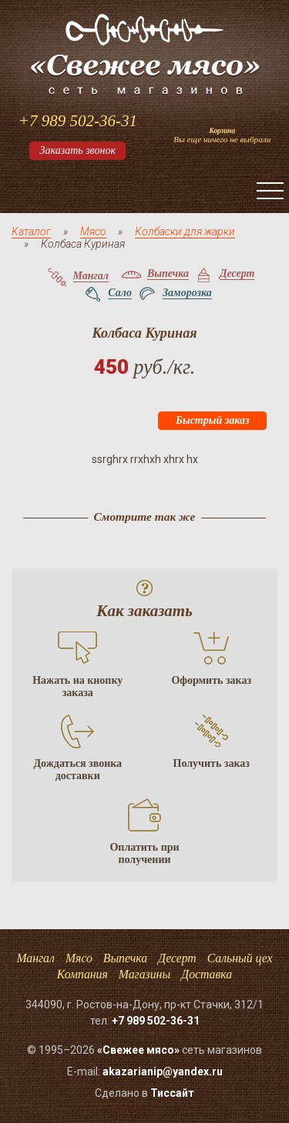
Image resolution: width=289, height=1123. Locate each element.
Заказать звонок (78, 150)
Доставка (206, 974)
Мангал (35, 958)
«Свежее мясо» (138, 1050)
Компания (82, 974)
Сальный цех (240, 958)
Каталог (31, 231)
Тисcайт (172, 1093)
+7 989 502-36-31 (77, 121)
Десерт (177, 958)
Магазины (144, 974)
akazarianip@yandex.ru (162, 1071)
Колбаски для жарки (185, 231)
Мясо (93, 231)
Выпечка (125, 958)
